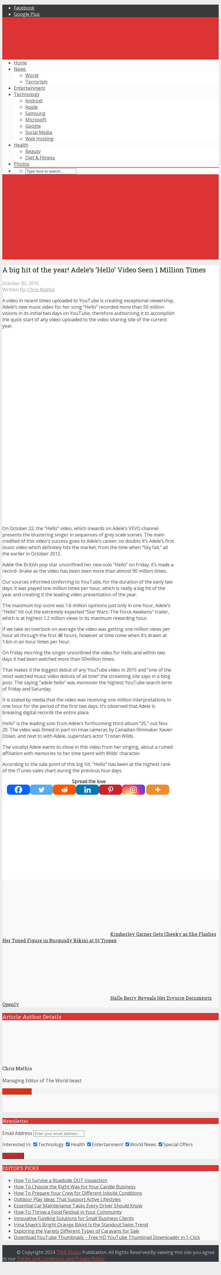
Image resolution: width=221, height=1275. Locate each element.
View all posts (17, 1091)
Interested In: (16, 1144)
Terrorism (36, 82)
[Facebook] (18, 790)
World (31, 75)
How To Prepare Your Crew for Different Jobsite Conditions (78, 1193)
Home (20, 63)
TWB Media (68, 1252)
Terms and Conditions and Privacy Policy (60, 1258)
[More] (157, 790)
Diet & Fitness (40, 157)
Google (33, 126)
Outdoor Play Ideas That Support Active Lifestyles (67, 1199)
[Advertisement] (110, 219)
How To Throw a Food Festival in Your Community (68, 1212)
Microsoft (35, 119)
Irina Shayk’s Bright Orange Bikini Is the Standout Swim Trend (81, 1225)
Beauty (33, 151)
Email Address (17, 1133)
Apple (31, 107)
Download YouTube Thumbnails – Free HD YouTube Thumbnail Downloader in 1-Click (107, 1237)
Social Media (38, 132)
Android (33, 101)
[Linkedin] (87, 790)
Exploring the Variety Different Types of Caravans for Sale (76, 1231)
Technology (26, 94)
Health (21, 145)
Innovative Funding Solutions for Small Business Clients (74, 1218)
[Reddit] (64, 790)
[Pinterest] (110, 790)
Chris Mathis (41, 289)
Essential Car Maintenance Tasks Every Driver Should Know (78, 1206)
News (20, 69)
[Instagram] (133, 790)
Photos (21, 164)
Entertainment (29, 88)
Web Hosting (39, 138)
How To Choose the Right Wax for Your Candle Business (75, 1187)
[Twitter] (41, 790)
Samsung (35, 113)
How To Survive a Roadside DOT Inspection (60, 1180)
